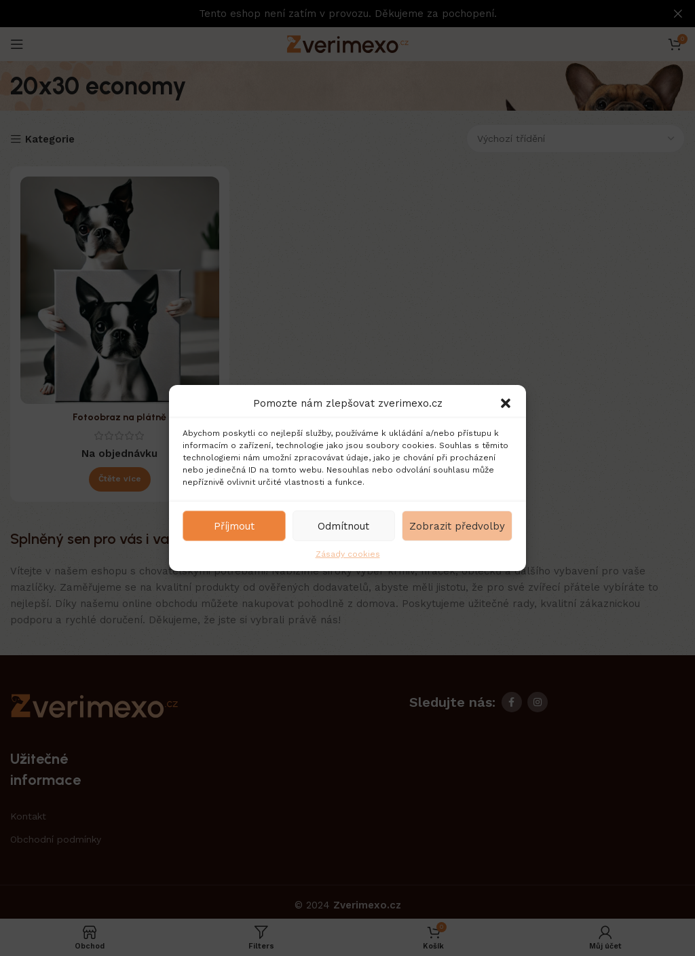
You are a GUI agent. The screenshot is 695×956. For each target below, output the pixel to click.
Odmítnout (343, 525)
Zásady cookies (348, 554)
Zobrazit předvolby (457, 525)
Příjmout (234, 525)
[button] (505, 403)
